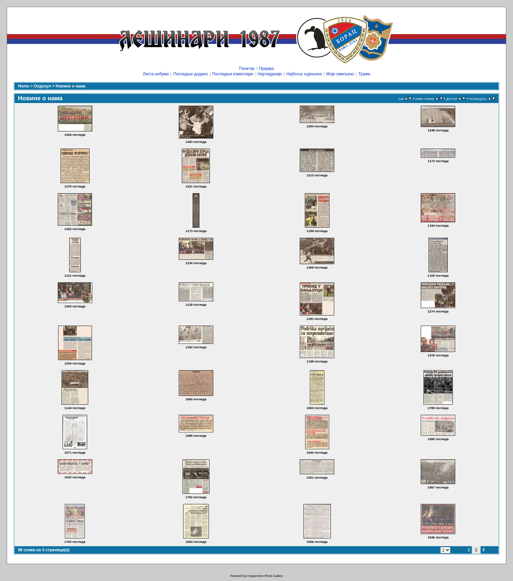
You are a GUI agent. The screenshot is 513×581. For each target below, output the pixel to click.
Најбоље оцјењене (304, 74)
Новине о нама (71, 86)
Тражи (364, 74)
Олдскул (42, 86)
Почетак (246, 68)
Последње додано (190, 74)
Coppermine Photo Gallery (265, 576)
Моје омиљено (340, 74)
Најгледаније (270, 74)
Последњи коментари (232, 74)
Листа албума (156, 74)
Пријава (266, 68)
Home (23, 86)
